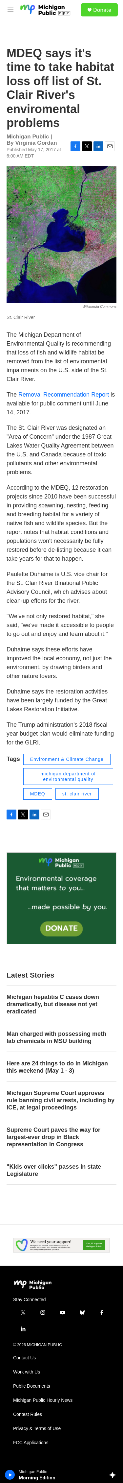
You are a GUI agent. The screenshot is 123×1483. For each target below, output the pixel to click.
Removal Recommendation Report (63, 394)
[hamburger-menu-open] (10, 9)
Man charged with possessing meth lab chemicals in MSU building (56, 1037)
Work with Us (26, 1372)
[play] (10, 1474)
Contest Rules (27, 1414)
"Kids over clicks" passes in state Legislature (54, 1170)
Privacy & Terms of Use (37, 1428)
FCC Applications (30, 1442)
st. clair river (77, 793)
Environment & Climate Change (67, 759)
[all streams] (114, 1475)
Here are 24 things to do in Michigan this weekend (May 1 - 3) (57, 1067)
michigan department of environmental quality (68, 776)
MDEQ (37, 793)
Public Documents (31, 1386)
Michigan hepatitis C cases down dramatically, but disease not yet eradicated (53, 1004)
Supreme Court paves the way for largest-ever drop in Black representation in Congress (53, 1137)
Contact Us (24, 1357)
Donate (102, 10)
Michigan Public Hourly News (42, 1400)
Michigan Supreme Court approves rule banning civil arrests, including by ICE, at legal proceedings (60, 1100)
